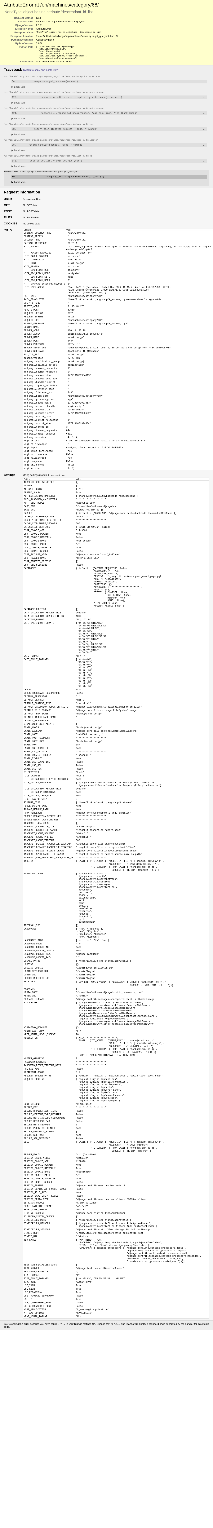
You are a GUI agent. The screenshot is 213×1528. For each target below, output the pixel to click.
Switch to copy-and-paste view (40, 72)
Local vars (18, 89)
